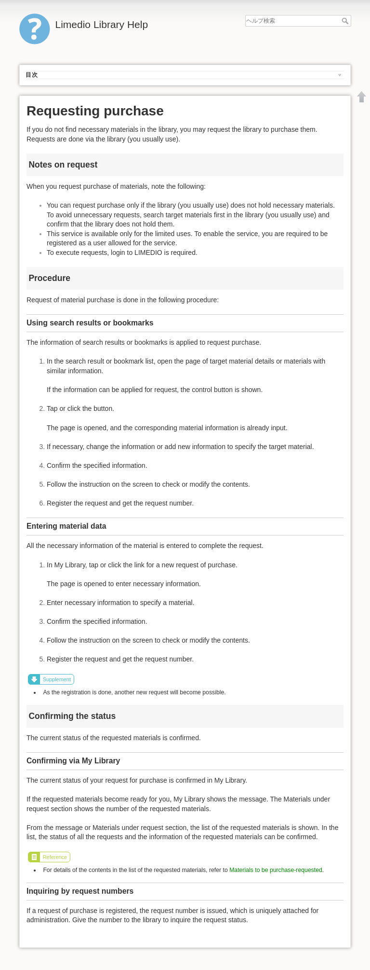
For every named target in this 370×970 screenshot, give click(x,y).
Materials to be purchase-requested (275, 870)
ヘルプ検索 (346, 20)
